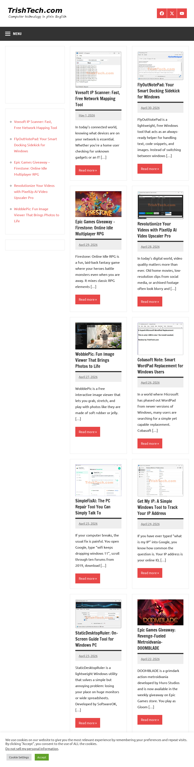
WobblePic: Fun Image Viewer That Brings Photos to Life (94, 360)
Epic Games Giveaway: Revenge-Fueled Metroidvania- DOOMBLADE (156, 639)
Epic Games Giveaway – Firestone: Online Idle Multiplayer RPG (95, 228)
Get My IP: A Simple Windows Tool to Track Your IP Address (157, 507)
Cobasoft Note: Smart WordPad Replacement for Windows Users (160, 366)
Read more (87, 170)
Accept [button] (41, 757)
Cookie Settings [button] (19, 757)
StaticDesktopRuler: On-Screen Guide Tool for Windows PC (96, 639)
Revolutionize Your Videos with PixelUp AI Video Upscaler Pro (157, 230)
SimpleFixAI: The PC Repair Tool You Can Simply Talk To (92, 507)
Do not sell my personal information (31, 748)
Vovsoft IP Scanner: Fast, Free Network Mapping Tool (97, 98)
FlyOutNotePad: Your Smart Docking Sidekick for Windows (158, 91)
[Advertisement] (35, 74)
